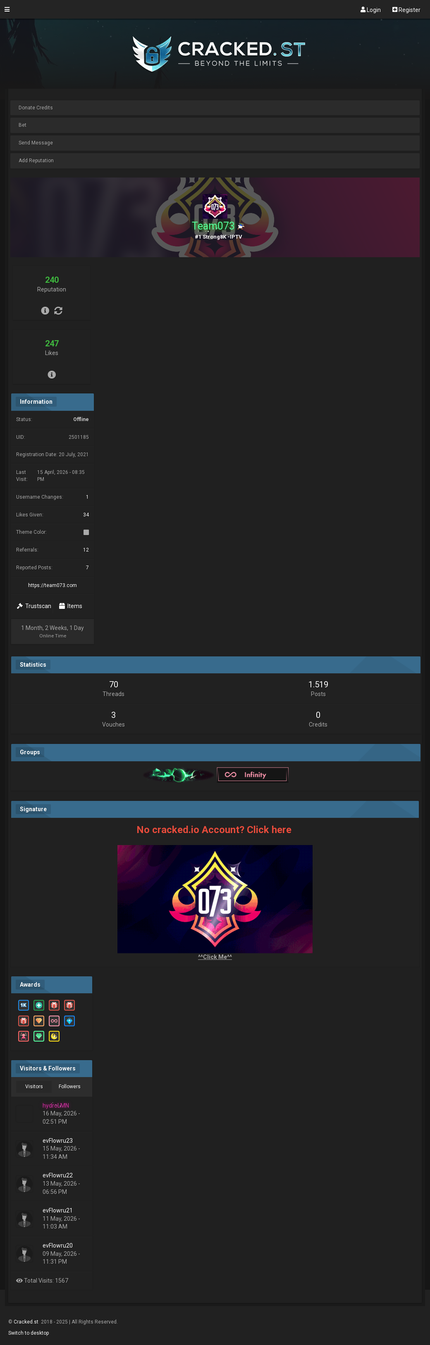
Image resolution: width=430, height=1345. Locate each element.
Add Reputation (36, 160)
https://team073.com (52, 585)
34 (86, 515)
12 (86, 550)
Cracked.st (27, 1322)
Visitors (34, 1086)
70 (113, 684)
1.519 (318, 684)
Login (371, 9)
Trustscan (34, 606)
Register (406, 9)
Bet (22, 125)
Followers (70, 1086)
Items (70, 606)
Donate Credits (36, 108)
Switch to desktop (28, 1333)
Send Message (36, 143)
